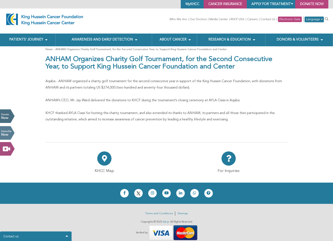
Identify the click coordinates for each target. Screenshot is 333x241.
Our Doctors (198, 19)
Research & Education (229, 36)
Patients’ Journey (26, 36)
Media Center (218, 19)
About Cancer (172, 36)
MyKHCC (189, 4)
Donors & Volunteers (298, 36)
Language (314, 19)
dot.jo (166, 218)
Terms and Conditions (159, 210)
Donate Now (7, 116)
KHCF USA (237, 19)
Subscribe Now (7, 133)
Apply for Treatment (269, 4)
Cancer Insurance (223, 4)
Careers (252, 19)
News (48, 45)
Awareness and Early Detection (102, 36)
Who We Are (178, 19)
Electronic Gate (289, 19)
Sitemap (182, 210)
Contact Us (267, 19)
